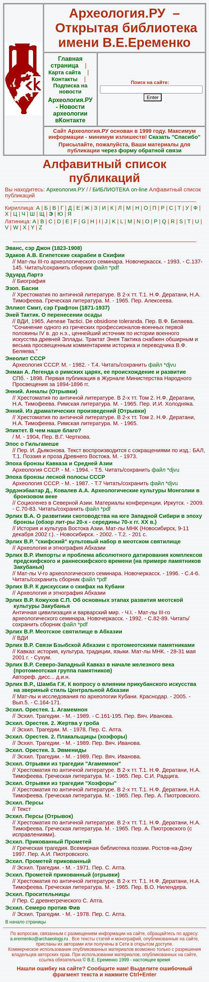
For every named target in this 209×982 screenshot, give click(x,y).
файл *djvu (162, 365)
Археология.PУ (65, 189)
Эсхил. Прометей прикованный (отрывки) (62, 875)
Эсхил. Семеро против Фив (42, 908)
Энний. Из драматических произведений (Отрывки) (75, 411)
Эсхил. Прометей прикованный (48, 861)
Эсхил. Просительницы (37, 894)
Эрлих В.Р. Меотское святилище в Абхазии (63, 632)
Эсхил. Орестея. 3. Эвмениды (45, 750)
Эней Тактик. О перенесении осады (53, 315)
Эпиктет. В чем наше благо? (43, 430)
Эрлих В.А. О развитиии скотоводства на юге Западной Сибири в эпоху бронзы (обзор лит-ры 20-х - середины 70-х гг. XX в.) (103, 519)
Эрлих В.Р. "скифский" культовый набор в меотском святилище (93, 541)
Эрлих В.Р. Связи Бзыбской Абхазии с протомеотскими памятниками (100, 645)
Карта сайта (64, 72)
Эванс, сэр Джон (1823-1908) (43, 248)
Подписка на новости (70, 89)
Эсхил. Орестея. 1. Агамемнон (46, 710)
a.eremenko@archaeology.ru (39, 938)
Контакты (64, 79)
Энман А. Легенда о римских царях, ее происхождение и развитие (95, 372)
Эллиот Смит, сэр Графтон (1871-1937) (57, 308)
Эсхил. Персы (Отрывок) (39, 816)
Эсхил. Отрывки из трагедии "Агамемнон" (63, 764)
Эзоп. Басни (21, 288)
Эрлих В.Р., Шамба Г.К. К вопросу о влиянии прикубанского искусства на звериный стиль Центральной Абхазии (100, 687)
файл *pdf (106, 268)
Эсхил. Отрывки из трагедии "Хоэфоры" (61, 783)
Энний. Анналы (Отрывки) (41, 391)
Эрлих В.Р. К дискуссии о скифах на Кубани (64, 586)
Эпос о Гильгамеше (32, 444)
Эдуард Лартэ (24, 275)
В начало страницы (25, 922)
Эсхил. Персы (24, 803)
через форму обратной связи (141, 150)
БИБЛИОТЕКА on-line (119, 189)
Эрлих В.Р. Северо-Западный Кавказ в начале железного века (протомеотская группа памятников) (89, 668)
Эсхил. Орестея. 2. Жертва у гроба (52, 723)
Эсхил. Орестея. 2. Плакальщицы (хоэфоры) (66, 737)
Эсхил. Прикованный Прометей (48, 842)
